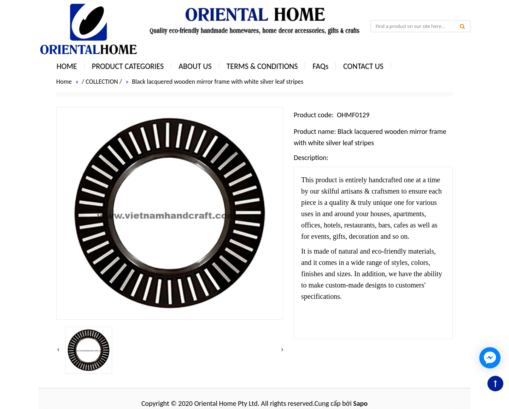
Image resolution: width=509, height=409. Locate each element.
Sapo (360, 403)
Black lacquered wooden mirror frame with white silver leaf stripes (217, 81)
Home (64, 81)
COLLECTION (102, 81)
